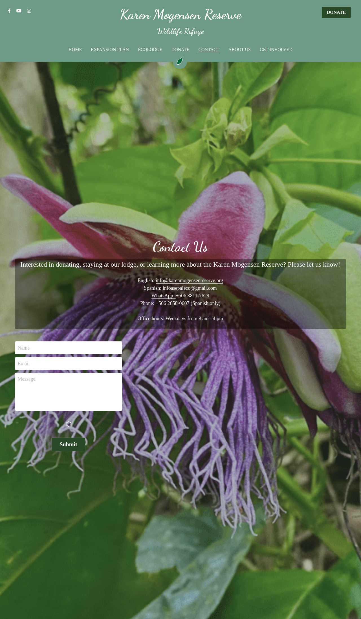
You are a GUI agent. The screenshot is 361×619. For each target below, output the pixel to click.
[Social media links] (9, 10)
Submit (68, 444)
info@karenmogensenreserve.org (189, 280)
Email (24, 363)
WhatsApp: (163, 295)
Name (24, 348)
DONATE (336, 12)
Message (27, 379)
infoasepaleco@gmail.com (190, 288)
